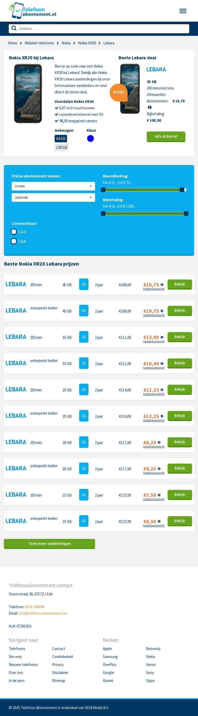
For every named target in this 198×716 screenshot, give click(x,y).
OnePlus (110, 664)
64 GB (60, 138)
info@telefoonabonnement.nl (43, 613)
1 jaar (22, 231)
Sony (150, 672)
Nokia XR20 (87, 42)
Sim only (15, 656)
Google (108, 672)
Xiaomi (108, 680)
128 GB (61, 147)
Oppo (150, 680)
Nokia (66, 42)
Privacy (58, 664)
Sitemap (58, 680)
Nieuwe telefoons (23, 664)
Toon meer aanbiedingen (49, 543)
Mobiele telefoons (39, 42)
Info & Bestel (166, 136)
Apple (107, 648)
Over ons (16, 672)
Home (12, 42)
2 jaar (22, 241)
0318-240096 (34, 606)
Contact (58, 648)
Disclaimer (60, 672)
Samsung (110, 656)
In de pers (17, 680)
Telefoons (17, 648)
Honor (151, 664)
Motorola (153, 648)
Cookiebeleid (62, 656)
